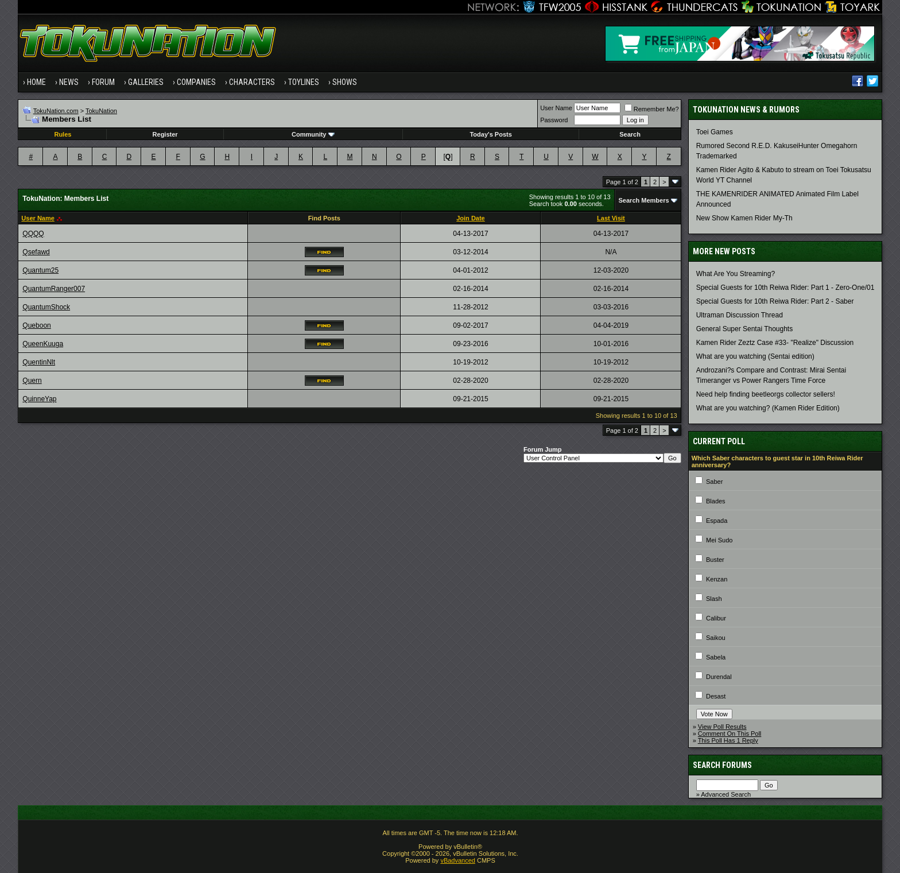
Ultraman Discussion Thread (739, 315)
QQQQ (33, 234)
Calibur (716, 618)
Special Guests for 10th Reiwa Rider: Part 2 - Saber (775, 301)
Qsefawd (35, 252)
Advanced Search (726, 794)
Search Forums (722, 765)
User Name (556, 107)
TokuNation (101, 110)
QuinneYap (39, 399)
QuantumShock (46, 307)
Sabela (716, 657)
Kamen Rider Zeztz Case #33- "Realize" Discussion (775, 343)
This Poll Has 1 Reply (728, 740)
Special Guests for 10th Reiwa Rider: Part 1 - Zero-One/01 (785, 288)
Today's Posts (490, 134)
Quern (31, 381)
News (69, 82)
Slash (714, 598)
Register (165, 134)
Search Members (644, 200)
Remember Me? (651, 109)
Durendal (719, 676)
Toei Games (714, 132)
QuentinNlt (38, 362)
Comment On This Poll (729, 733)
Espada (716, 520)
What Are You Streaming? (735, 274)
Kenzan (716, 579)
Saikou (716, 637)
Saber (714, 481)
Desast (716, 696)
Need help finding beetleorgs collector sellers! (765, 394)
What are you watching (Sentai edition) (755, 356)
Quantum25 (40, 270)
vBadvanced (457, 860)
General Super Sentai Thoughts (744, 329)
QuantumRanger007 (53, 289)
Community (313, 134)
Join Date (470, 218)
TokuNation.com (56, 110)
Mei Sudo (719, 540)
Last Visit (611, 218)
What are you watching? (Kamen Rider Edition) (768, 408)
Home (36, 82)
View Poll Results (722, 726)
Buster (715, 559)
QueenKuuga (42, 344)
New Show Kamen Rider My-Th (744, 218)
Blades (716, 501)
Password (554, 120)
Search (630, 134)
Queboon (36, 325)
